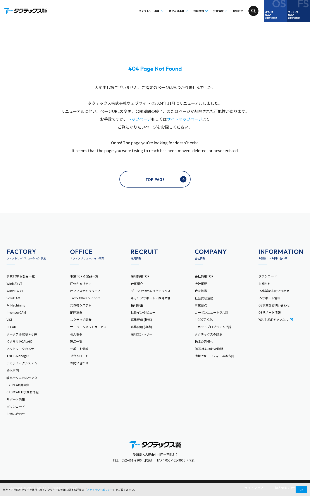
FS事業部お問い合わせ (273, 291)
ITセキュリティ (80, 283)
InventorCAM (16, 312)
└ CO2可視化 (204, 319)
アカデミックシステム (22, 363)
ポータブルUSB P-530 (22, 334)
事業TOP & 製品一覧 (21, 276)
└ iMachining (16, 305)
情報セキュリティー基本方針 (214, 356)
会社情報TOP (204, 276)
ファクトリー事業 (116, 11)
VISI (9, 319)
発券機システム (80, 305)
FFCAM (11, 327)
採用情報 (182, 11)
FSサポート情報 (269, 298)
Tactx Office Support (85, 298)
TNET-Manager (18, 356)
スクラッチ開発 (80, 319)
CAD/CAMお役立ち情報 (23, 392)
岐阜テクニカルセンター (23, 377)
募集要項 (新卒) (141, 319)
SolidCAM (13, 298)
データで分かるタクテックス (150, 291)
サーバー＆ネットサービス (88, 327)
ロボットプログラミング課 (213, 327)
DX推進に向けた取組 (209, 348)
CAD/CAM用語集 (18, 385)
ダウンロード (16, 406)
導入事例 (13, 370)
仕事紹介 (137, 283)
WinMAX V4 (14, 283)
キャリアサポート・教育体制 (150, 298)
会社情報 (209, 11)
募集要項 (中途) (141, 327)
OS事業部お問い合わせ (274, 305)
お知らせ (235, 11)
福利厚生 (137, 305)
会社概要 (201, 283)
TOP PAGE (155, 179)
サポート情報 (16, 399)
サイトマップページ (184, 119)
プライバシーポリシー (100, 489)
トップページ (139, 119)
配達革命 (76, 312)
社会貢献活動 (204, 298)
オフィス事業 (152, 11)
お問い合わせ (16, 414)
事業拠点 (201, 305)
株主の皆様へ (204, 341)
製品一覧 (76, 341)
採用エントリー (141, 334)
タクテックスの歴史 (208, 334)
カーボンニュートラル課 (211, 312)
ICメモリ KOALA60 (20, 341)
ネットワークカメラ (20, 348)
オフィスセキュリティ (85, 291)
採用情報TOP (140, 276)
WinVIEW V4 (15, 291)
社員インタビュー (143, 312)
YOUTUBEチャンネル (275, 319)
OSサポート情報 (269, 312)
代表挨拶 (201, 291)
